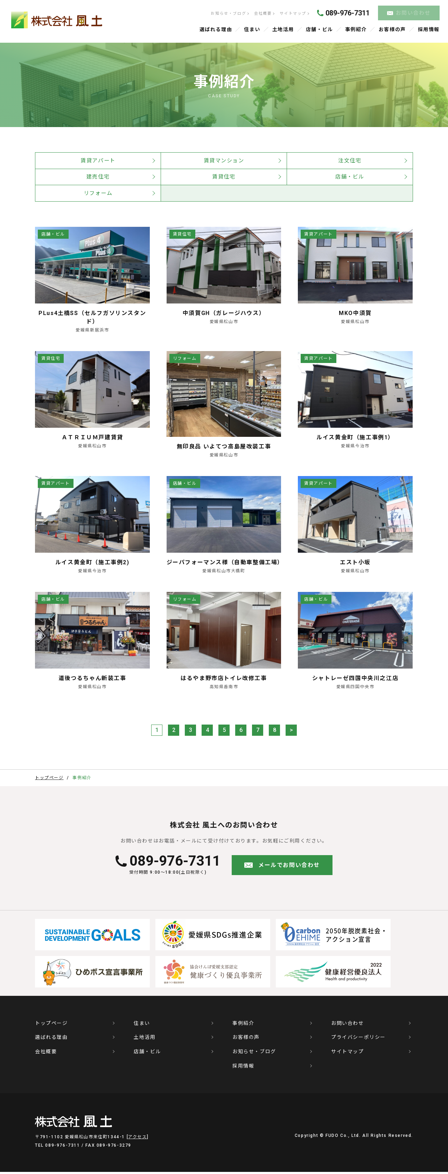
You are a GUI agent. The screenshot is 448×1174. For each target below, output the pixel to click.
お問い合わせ (413, 12)
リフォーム (98, 194)
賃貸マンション (223, 160)
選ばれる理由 (216, 29)
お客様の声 (392, 29)
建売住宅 (98, 177)
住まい (252, 29)
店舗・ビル (319, 29)
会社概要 (262, 13)
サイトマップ (292, 13)
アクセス (137, 1139)
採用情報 (429, 29)
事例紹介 (356, 29)
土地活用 (283, 29)
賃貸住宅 (223, 177)
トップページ (51, 1025)
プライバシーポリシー (358, 1039)
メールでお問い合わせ (289, 867)
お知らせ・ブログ (228, 13)
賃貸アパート (98, 160)
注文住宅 (349, 160)
